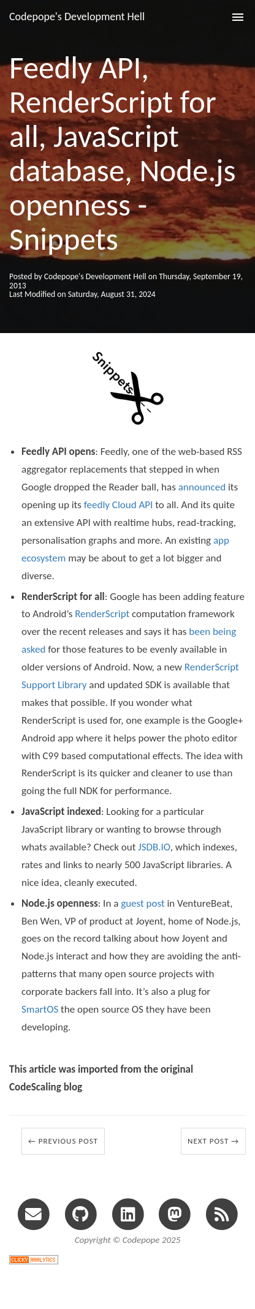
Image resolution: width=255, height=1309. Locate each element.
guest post (142, 903)
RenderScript (102, 613)
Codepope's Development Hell (77, 16)
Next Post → (213, 1141)
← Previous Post (63, 1141)
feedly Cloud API (118, 504)
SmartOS (39, 1009)
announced (202, 487)
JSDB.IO (154, 847)
